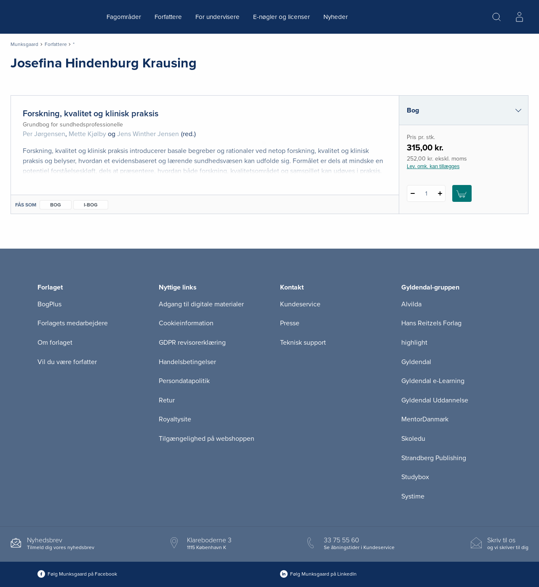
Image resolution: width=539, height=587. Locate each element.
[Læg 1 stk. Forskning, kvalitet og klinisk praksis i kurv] (462, 193)
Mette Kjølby (87, 134)
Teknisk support (303, 342)
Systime (412, 496)
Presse (289, 323)
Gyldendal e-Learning (432, 381)
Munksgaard (24, 44)
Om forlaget (54, 342)
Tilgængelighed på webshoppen (206, 438)
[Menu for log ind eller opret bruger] (519, 17)
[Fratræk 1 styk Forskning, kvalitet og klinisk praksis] (412, 193)
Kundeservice (300, 304)
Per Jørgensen (44, 134)
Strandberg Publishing (433, 458)
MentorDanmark (424, 419)
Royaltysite (175, 419)
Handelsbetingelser (187, 362)
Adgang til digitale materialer (201, 304)
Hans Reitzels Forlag (431, 323)
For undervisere (217, 17)
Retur (167, 400)
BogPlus (49, 304)
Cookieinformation (186, 323)
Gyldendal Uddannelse (434, 400)
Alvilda (411, 304)
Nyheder (335, 17)
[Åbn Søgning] (496, 17)
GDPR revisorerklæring (192, 342)
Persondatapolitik (184, 381)
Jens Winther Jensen (148, 134)
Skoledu (413, 438)
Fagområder (124, 17)
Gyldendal (416, 362)
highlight (414, 342)
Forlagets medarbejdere (72, 323)
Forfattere (168, 17)
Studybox (415, 477)
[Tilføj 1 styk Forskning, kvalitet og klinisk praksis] (440, 193)
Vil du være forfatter (67, 362)
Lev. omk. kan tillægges (433, 166)
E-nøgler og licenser (281, 17)
